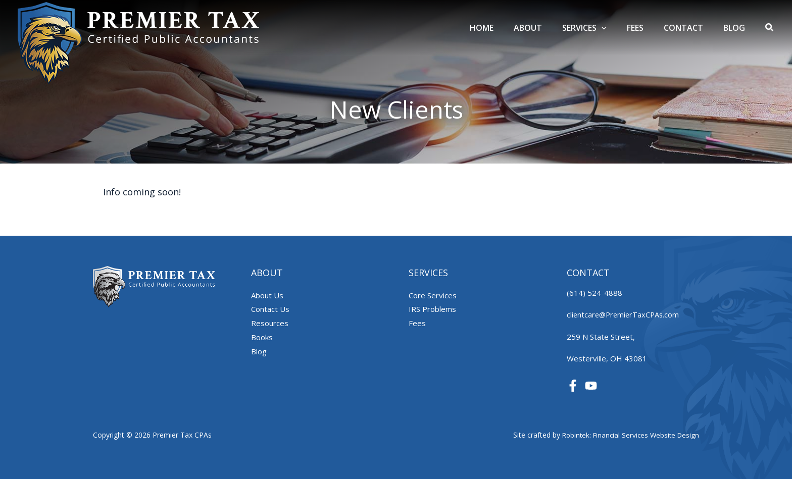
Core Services (433, 295)
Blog (259, 351)
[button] (769, 28)
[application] (616, 28)
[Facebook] (573, 386)
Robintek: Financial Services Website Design (628, 435)
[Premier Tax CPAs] (139, 42)
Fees (417, 323)
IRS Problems (432, 309)
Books (262, 337)
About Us (267, 295)
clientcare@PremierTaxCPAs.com (625, 314)
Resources (269, 323)
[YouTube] (591, 386)
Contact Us (270, 309)
